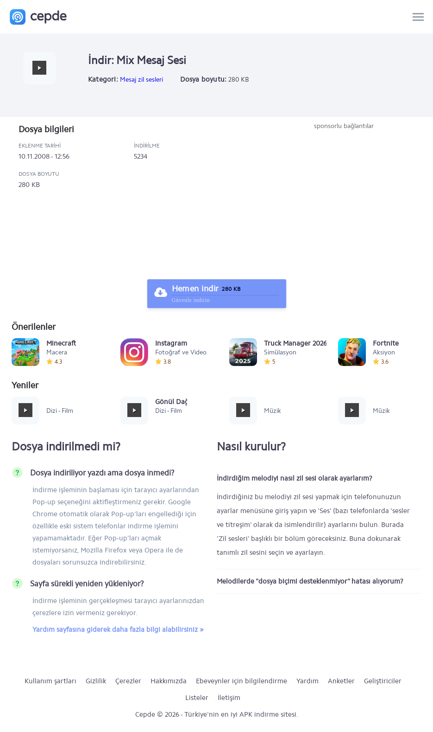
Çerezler (128, 681)
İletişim (229, 697)
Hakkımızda (169, 681)
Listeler (196, 697)
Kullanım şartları (50, 681)
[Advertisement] (343, 200)
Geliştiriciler (383, 681)
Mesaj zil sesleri (141, 79)
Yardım (307, 681)
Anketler (341, 681)
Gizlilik (96, 681)
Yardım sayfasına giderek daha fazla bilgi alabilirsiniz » (118, 629)
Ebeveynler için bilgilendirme (241, 681)
